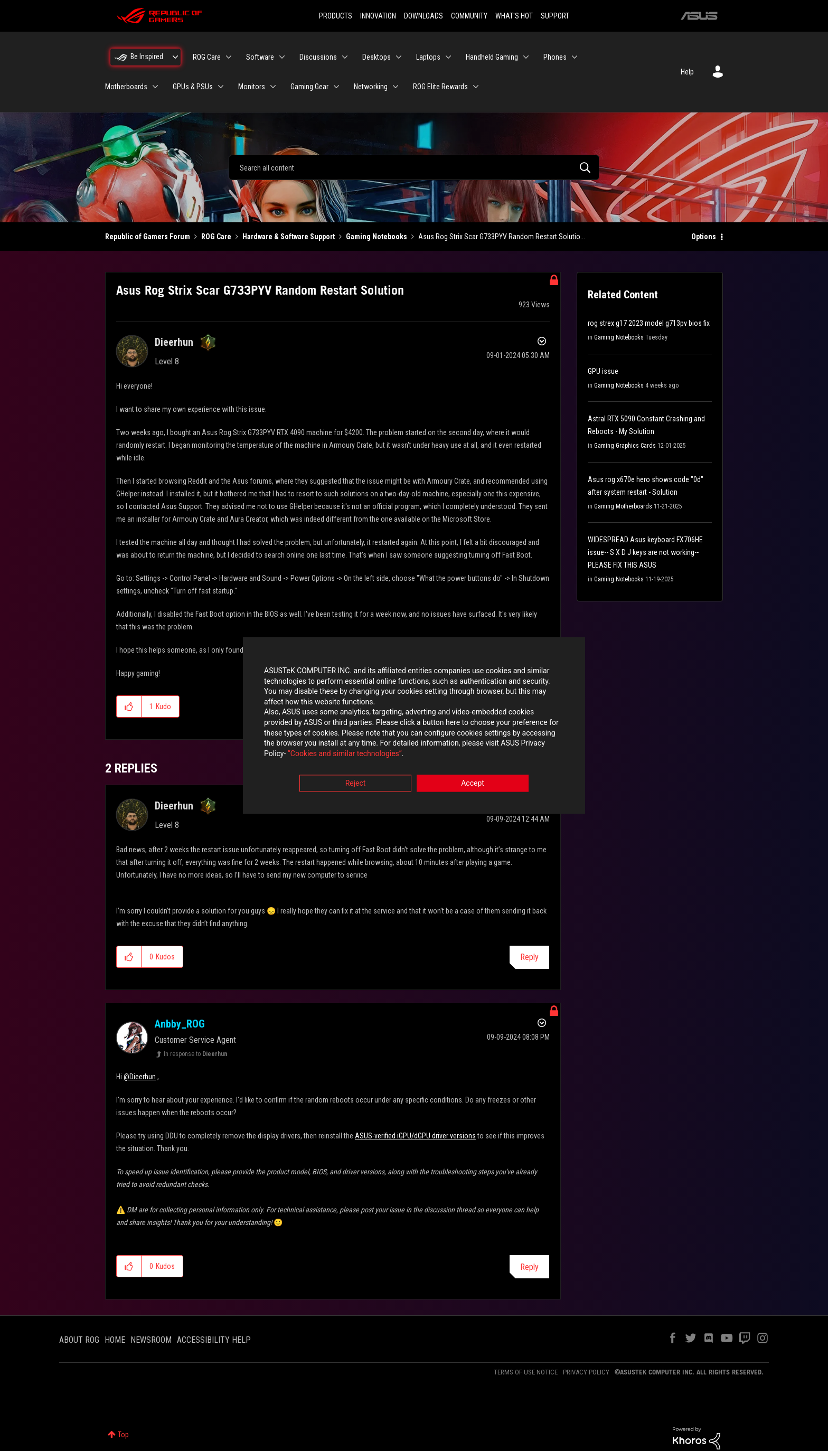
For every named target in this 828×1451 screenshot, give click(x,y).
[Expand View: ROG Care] (228, 57)
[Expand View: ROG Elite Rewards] (476, 86)
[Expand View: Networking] (395, 86)
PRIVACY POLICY (586, 1372)
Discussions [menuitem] (318, 57)
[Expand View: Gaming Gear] (336, 86)
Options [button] (703, 236)
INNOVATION (378, 16)
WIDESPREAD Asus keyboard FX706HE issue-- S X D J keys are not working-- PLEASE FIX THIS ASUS (645, 552)
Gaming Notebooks (376, 236)
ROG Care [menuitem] (207, 57)
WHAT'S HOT (514, 16)
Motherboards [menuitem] (126, 86)
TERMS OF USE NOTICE (526, 1372)
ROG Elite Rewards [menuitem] (440, 86)
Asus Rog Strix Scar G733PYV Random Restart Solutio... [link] (501, 236)
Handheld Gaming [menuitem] (492, 57)
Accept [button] (472, 784)
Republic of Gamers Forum (147, 236)
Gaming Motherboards (623, 506)
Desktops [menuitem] (376, 57)
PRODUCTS (335, 16)
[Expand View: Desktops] (398, 57)
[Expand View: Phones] (574, 57)
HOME (115, 1340)
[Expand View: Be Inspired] (175, 57)
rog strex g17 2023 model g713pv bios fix (649, 323)
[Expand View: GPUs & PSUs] (220, 86)
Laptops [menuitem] (428, 57)
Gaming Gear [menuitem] (309, 86)
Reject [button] (355, 784)
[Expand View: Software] (282, 57)
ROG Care (216, 236)
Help (687, 72)
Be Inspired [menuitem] (146, 56)
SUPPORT (555, 16)
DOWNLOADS (423, 16)
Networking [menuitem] (371, 86)
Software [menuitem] (260, 57)
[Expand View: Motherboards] (155, 86)
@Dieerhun (140, 1076)
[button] (129, 706)
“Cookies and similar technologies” (345, 754)
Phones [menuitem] (555, 57)
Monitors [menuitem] (251, 86)
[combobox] (414, 167)
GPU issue (603, 371)
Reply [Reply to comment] (529, 957)
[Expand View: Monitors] (273, 86)
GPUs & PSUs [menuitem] (193, 86)
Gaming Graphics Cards (625, 445)
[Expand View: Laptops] (448, 57)
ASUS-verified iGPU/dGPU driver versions (415, 1136)
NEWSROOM (151, 1340)
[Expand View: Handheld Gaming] (526, 57)
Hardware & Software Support (288, 236)
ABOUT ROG (79, 1340)
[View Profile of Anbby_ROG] (180, 1023)
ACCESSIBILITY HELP (214, 1340)
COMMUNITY (469, 16)
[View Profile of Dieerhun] (174, 342)
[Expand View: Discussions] (345, 57)
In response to (195, 1054)
